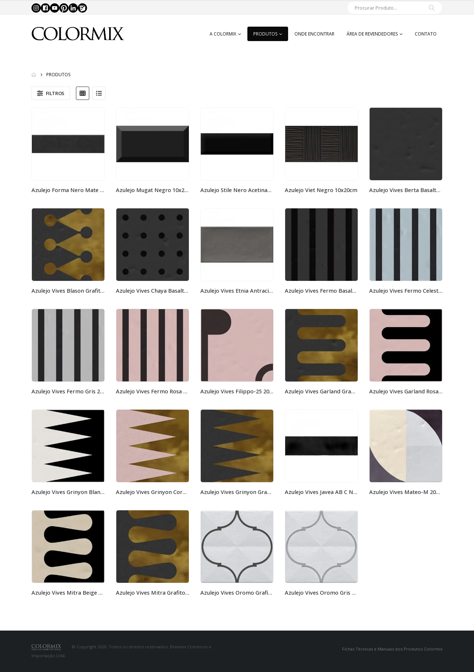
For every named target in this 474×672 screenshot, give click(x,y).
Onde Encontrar (314, 34)
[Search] (431, 7)
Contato (426, 34)
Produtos (265, 34)
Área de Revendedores (372, 34)
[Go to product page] (68, 144)
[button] (50, 93)
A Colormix (223, 34)
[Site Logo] (77, 34)
